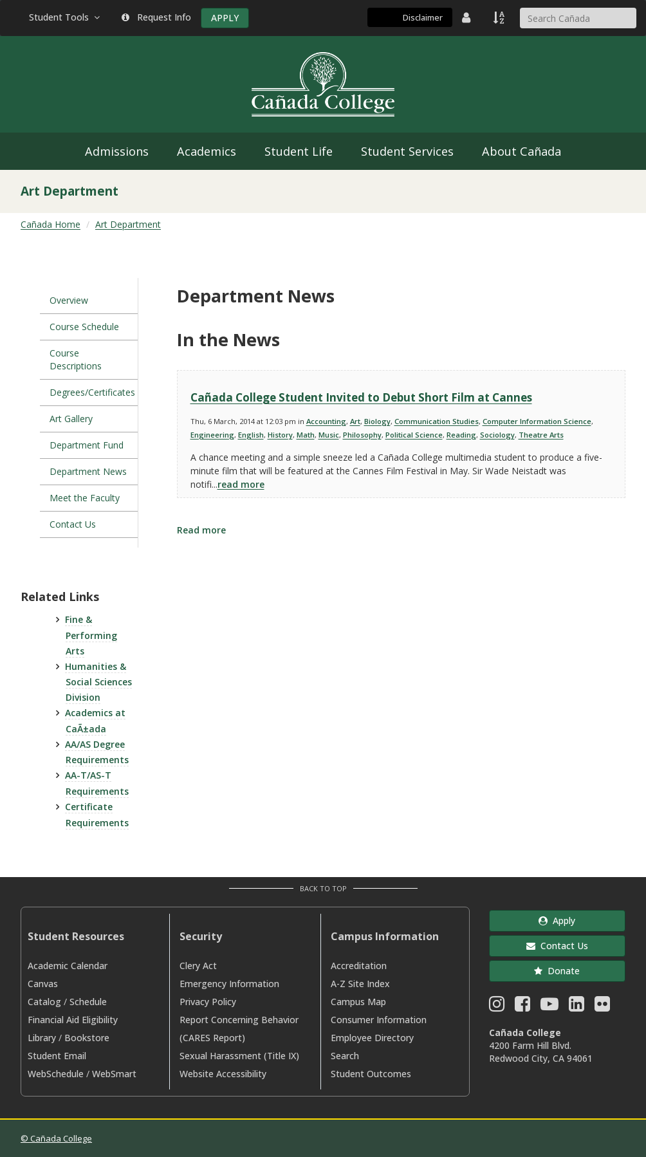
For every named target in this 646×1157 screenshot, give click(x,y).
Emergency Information (229, 983)
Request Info (156, 17)
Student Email (57, 1056)
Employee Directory (372, 1038)
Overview (69, 300)
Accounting (326, 421)
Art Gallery (71, 418)
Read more (201, 530)
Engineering (212, 435)
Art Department (128, 224)
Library (42, 1038)
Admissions (117, 151)
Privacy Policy (208, 1001)
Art (355, 421)
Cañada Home (50, 224)
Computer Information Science (537, 421)
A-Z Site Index (360, 983)
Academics (206, 151)
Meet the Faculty (85, 498)
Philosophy (362, 435)
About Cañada (521, 151)
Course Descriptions (76, 359)
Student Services (407, 151)
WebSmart (114, 1074)
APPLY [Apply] (225, 18)
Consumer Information (379, 1020)
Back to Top (323, 888)
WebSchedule (56, 1074)
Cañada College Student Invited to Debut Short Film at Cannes (361, 397)
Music (328, 435)
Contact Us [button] (557, 945)
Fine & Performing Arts (91, 635)
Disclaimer (423, 17)
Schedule (88, 1001)
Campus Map (358, 1001)
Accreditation (359, 965)
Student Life (298, 151)
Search (345, 1056)
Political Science (414, 435)
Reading (461, 435)
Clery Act (198, 965)
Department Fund (87, 445)
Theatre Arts (541, 435)
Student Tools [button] (65, 17)
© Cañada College (56, 1138)
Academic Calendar (67, 965)
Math (306, 435)
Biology (377, 421)
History (280, 435)
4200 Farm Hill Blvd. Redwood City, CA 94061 (541, 1051)
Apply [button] (557, 920)
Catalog (44, 1001)
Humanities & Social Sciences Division (98, 682)
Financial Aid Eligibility (73, 1020)
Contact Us (73, 524)
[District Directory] (467, 17)
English (251, 435)
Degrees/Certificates (92, 392)
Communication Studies (436, 421)
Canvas (43, 983)
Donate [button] (557, 971)
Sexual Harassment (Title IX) (239, 1056)
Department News (88, 471)
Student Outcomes (371, 1074)
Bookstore (86, 1038)
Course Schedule (84, 326)
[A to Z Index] (500, 17)
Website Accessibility (223, 1074)
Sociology (497, 435)
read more (240, 484)
